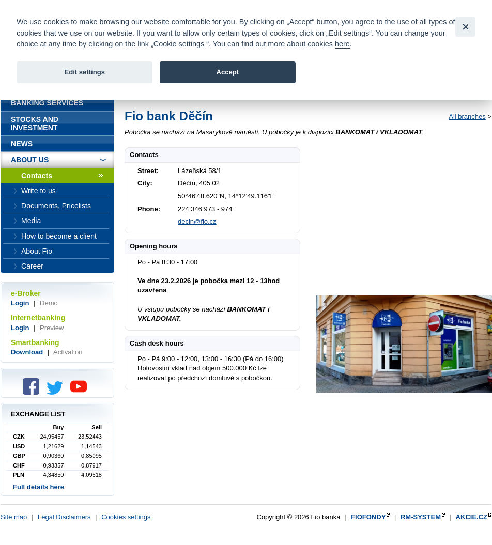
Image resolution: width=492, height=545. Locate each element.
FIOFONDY (368, 517)
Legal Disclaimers (64, 517)
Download (27, 352)
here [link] (342, 44)
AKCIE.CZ (471, 517)
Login (20, 303)
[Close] (465, 27)
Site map (14, 517)
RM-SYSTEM (421, 517)
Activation (67, 352)
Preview (52, 328)
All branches (467, 116)
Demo (49, 303)
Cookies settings (125, 517)
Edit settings (84, 72)
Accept (227, 72)
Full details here (38, 487)
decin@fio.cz (197, 221)
